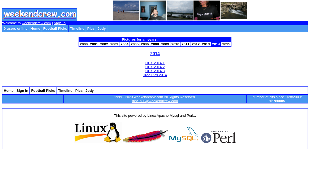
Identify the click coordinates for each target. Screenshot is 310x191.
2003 (114, 44)
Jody (101, 29)
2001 (94, 44)
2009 (165, 44)
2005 (135, 44)
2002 (104, 44)
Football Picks (55, 29)
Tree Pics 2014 (155, 75)
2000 (84, 44)
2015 (226, 44)
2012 (196, 44)
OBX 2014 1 (155, 63)
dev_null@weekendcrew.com (155, 101)
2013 (206, 44)
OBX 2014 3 (155, 71)
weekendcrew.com (36, 23)
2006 (145, 44)
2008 (155, 44)
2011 (186, 44)
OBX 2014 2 (155, 67)
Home (35, 29)
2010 (175, 44)
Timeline (77, 29)
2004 (124, 44)
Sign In (60, 23)
